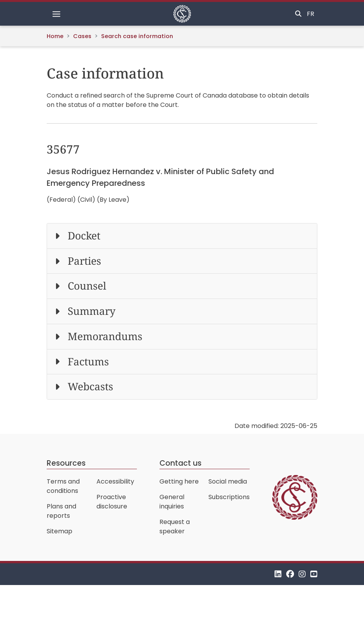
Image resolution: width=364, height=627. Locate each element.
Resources (66, 463)
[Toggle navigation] (56, 14)
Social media (227, 481)
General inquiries (171, 502)
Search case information (137, 36)
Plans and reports (61, 511)
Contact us (180, 463)
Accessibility (115, 481)
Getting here (179, 481)
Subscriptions (229, 497)
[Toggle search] (298, 14)
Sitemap (59, 531)
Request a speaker (174, 526)
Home (55, 36)
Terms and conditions (63, 486)
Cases (82, 36)
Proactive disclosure (111, 502)
